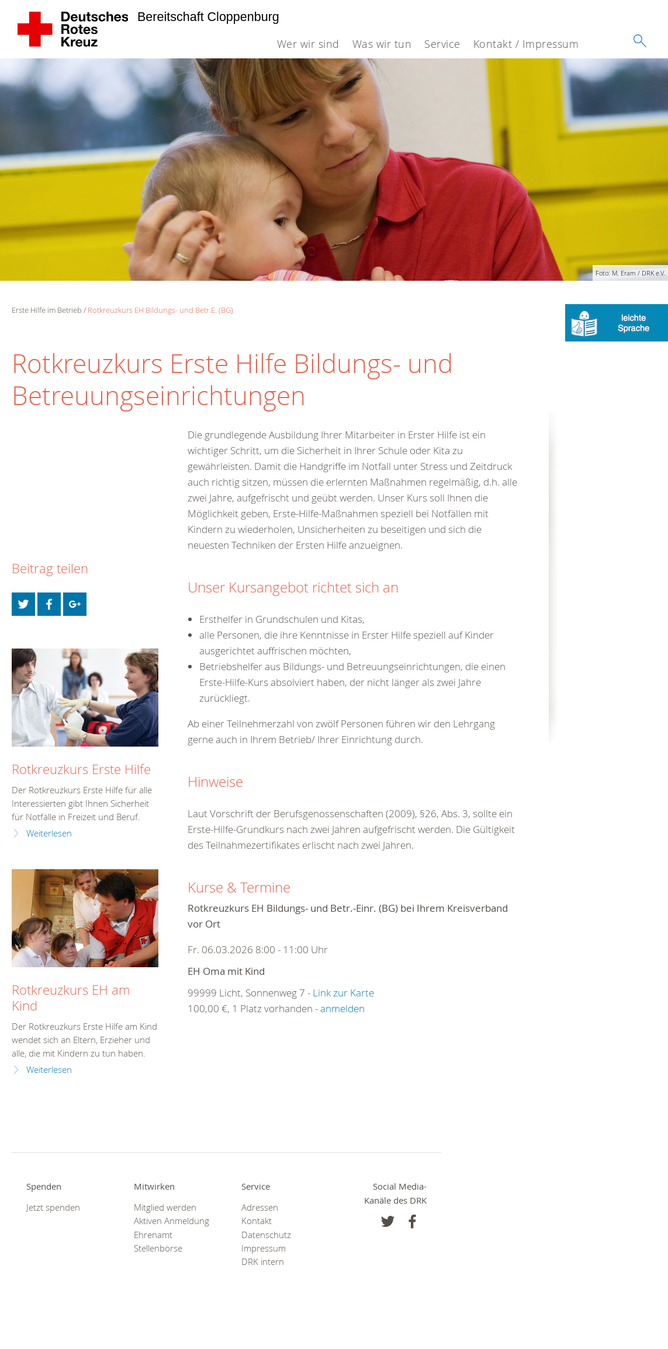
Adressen (259, 1207)
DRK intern (262, 1261)
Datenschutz (266, 1234)
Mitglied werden (165, 1207)
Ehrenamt (153, 1234)
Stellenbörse (158, 1248)
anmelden (342, 1008)
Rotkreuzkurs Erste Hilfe (81, 769)
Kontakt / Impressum (526, 44)
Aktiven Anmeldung (171, 1220)
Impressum (263, 1248)
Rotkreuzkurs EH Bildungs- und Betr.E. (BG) (160, 310)
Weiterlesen (49, 833)
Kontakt (256, 1220)
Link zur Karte (343, 992)
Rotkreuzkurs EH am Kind (71, 997)
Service (442, 44)
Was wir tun (382, 44)
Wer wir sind (308, 44)
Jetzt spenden (53, 1207)
